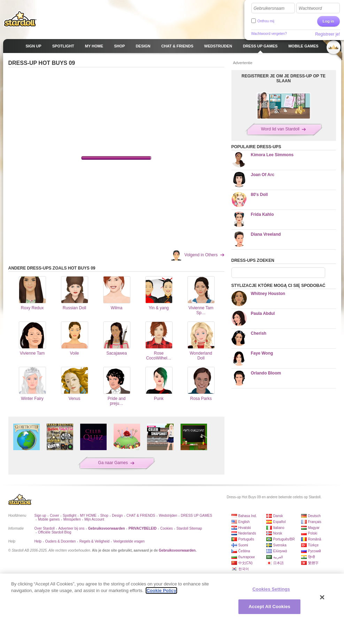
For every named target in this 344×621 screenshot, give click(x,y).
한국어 (243, 569)
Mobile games (49, 519)
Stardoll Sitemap (189, 528)
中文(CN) (245, 563)
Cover (54, 515)
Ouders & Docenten (60, 541)
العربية (278, 557)
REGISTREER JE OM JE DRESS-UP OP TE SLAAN (284, 78)
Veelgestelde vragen (129, 541)
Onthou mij (266, 21)
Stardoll (20, 18)
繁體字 (313, 563)
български (246, 557)
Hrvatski (244, 528)
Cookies (166, 528)
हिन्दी (311, 557)
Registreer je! (327, 34)
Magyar (314, 528)
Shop (104, 515)
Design (117, 515)
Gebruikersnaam (269, 8)
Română (314, 539)
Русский (314, 551)
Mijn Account (94, 519)
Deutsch (314, 516)
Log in (328, 21)
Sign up (40, 515)
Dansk (278, 516)
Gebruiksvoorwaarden (177, 550)
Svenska (279, 545)
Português (246, 539)
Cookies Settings (271, 589)
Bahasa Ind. (247, 516)
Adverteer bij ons (71, 528)
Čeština (244, 551)
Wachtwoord (310, 8)
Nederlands (247, 533)
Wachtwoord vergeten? (269, 34)
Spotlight (69, 515)
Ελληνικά (280, 551)
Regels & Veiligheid (94, 541)
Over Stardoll (45, 528)
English (244, 522)
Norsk (277, 533)
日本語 (278, 563)
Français (314, 522)
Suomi (243, 545)
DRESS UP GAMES (196, 515)
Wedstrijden (168, 515)
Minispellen (72, 519)
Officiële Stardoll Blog (54, 532)
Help (38, 541)
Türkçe (313, 545)
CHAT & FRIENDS (141, 515)
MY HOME (88, 515)
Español (279, 522)
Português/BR (284, 539)
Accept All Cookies (269, 606)
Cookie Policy (161, 590)
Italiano (278, 528)
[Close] (322, 597)
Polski (313, 533)
